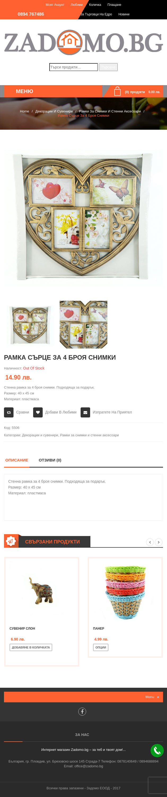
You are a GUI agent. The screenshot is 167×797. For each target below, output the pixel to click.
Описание (16, 460)
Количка (95, 5)
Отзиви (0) (50, 460)
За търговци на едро (96, 14)
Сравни (22, 412)
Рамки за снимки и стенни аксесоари (110, 111)
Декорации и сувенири (54, 111)
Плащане (114, 5)
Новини (124, 14)
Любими (77, 5)
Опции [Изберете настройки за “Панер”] (100, 647)
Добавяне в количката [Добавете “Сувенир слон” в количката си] (31, 647)
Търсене (108, 67)
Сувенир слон (22, 628)
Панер (98, 628)
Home (24, 111)
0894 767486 (31, 14)
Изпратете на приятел (112, 412)
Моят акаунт (55, 5)
